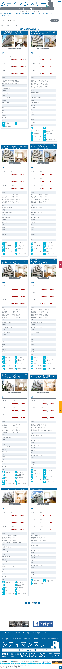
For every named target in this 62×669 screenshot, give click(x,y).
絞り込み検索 (60, 407)
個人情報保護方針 (33, 632)
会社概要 (18, 632)
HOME (2, 25)
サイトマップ (42, 632)
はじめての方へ (10, 632)
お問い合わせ (25, 632)
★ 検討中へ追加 (14, 48)
